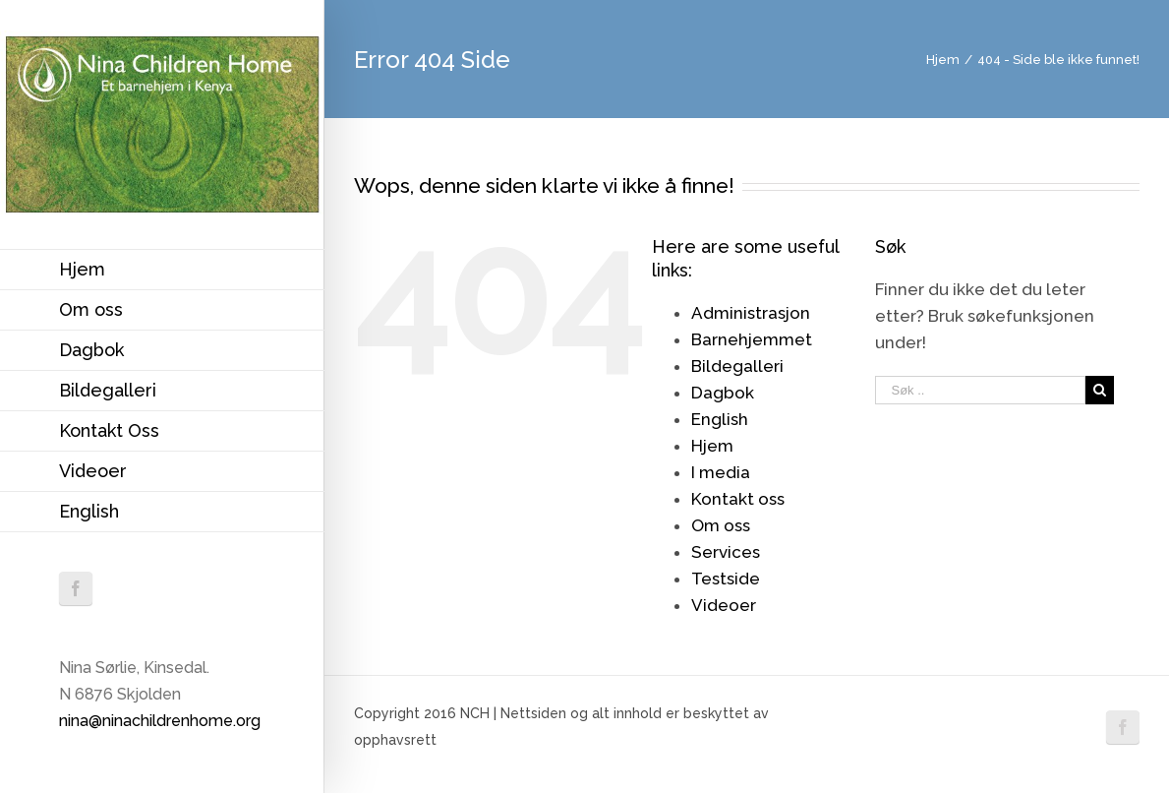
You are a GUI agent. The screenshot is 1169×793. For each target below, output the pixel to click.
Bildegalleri (737, 366)
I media (720, 472)
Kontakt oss (738, 499)
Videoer (723, 605)
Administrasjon (750, 313)
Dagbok (722, 392)
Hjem (712, 446)
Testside (725, 578)
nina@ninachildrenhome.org (160, 720)
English (719, 419)
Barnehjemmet (751, 339)
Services (725, 552)
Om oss (720, 525)
